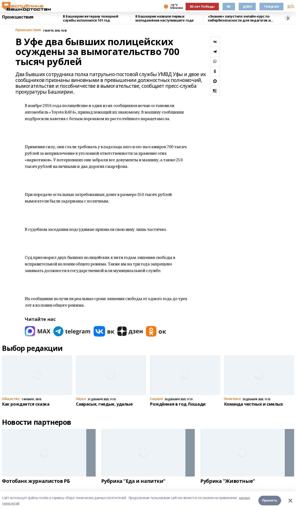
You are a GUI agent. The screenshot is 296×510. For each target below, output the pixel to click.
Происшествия (17, 17)
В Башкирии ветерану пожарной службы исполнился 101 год (90, 18)
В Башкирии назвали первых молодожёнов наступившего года (164, 18)
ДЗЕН (247, 6)
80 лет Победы (202, 6)
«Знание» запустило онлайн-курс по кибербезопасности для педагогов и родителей (239, 18)
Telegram (271, 6)
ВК (229, 6)
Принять (269, 500)
